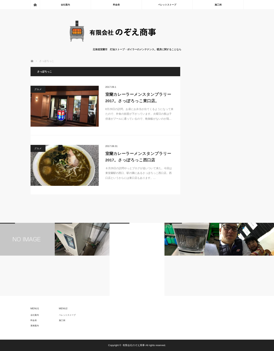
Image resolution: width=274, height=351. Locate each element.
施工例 (218, 4)
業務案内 (35, 325)
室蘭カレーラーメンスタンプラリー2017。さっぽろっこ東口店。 (138, 97)
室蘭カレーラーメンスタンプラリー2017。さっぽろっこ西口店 (138, 156)
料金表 (116, 4)
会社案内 (65, 4)
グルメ (38, 89)
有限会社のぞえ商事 (134, 345)
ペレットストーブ (167, 4)
